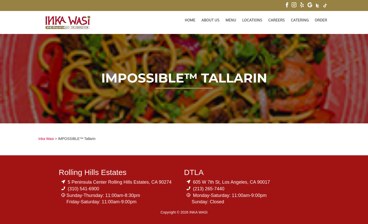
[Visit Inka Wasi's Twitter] (318, 6)
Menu (230, 20)
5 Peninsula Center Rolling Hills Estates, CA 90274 (119, 182)
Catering (300, 20)
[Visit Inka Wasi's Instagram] (294, 5)
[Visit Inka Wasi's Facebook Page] (287, 5)
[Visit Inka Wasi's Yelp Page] (302, 5)
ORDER (321, 20)
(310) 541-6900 (83, 188)
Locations (252, 20)
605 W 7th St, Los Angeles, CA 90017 (231, 182)
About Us (211, 20)
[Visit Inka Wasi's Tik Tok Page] (325, 6)
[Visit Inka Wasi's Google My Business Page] (310, 5)
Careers (276, 20)
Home (190, 20)
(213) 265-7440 (208, 188)
